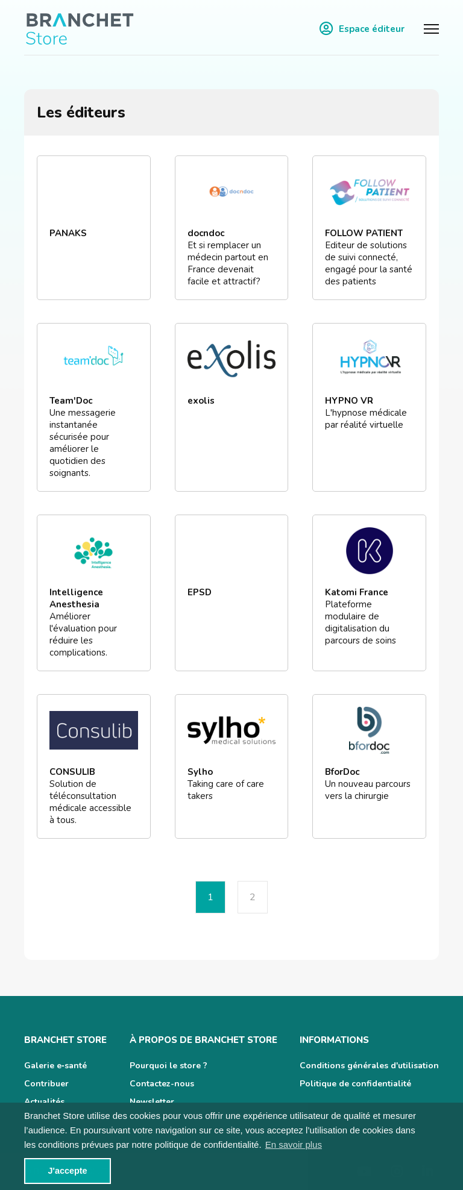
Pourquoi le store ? (168, 1065)
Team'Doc (70, 401)
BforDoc (342, 772)
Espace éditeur (362, 29)
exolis (201, 401)
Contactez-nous (162, 1083)
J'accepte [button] (67, 1171)
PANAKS (68, 233)
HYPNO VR (349, 401)
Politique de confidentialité (355, 1083)
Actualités (44, 1101)
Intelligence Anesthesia (76, 598)
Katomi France (356, 592)
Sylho (200, 772)
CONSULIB (72, 772)
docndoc (205, 233)
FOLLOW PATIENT (364, 233)
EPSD (199, 592)
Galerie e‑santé (55, 1065)
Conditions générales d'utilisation (369, 1065)
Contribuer (46, 1083)
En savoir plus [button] (293, 1144)
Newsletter (152, 1101)
